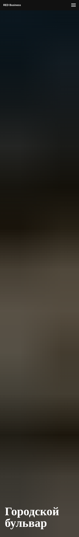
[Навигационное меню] (73, 5)
